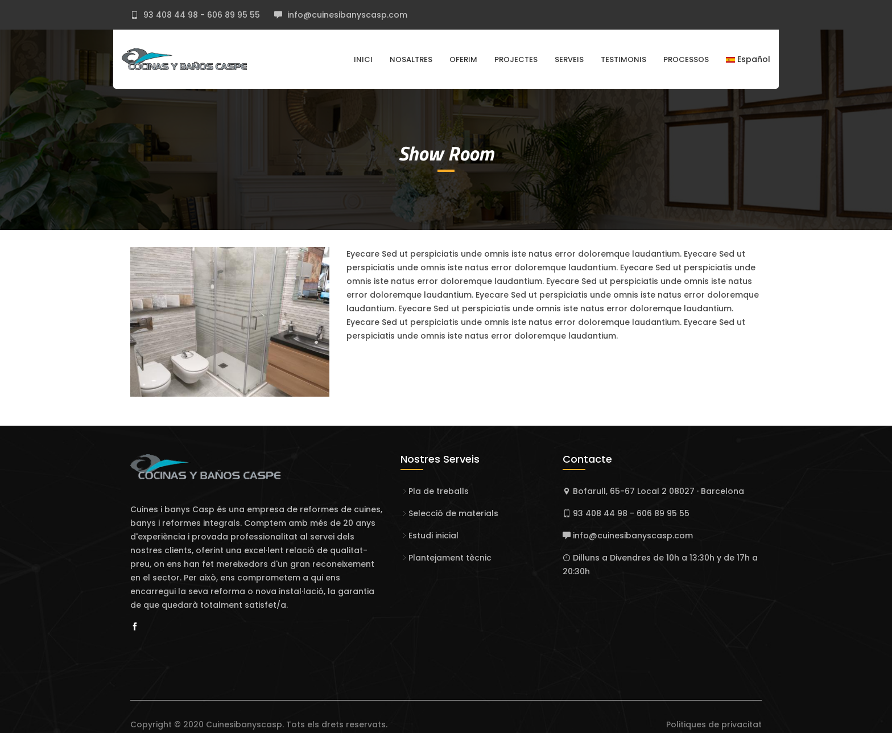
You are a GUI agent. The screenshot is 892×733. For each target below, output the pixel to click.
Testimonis (623, 59)
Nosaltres (411, 59)
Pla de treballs (438, 491)
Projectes (516, 59)
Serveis (569, 59)
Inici (363, 59)
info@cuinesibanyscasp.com (346, 14)
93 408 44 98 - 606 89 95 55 (200, 14)
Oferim (463, 59)
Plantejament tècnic (450, 557)
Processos (686, 59)
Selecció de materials (453, 513)
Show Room (446, 153)
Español (748, 59)
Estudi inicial (433, 535)
